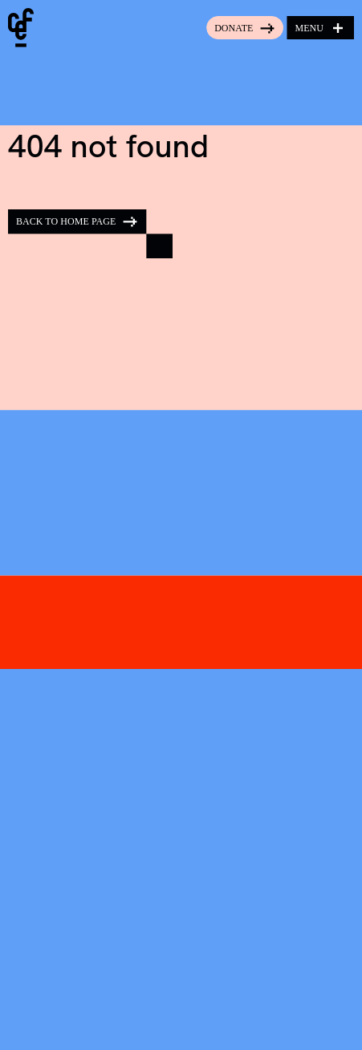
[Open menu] (320, 27)
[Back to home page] (90, 233)
